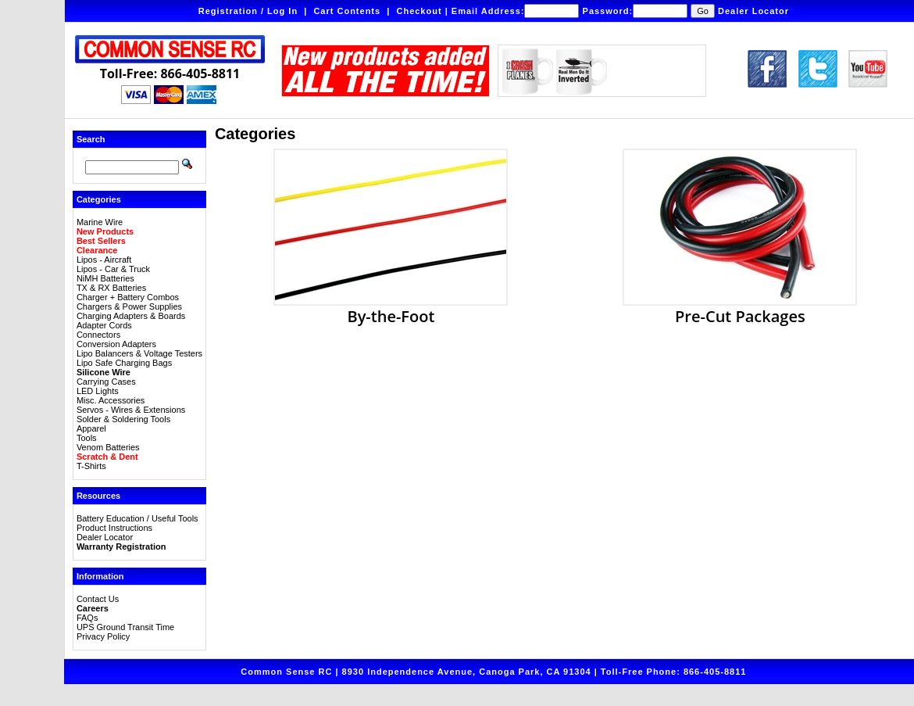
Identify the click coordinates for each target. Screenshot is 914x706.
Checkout (418, 11)
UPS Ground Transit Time (125, 627)
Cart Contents (346, 11)
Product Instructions (114, 527)
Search (91, 139)
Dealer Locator (753, 11)
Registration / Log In (248, 11)
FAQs (87, 617)
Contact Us (98, 599)
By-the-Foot (390, 308)
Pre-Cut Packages (740, 308)
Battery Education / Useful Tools (137, 518)
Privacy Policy (103, 636)
